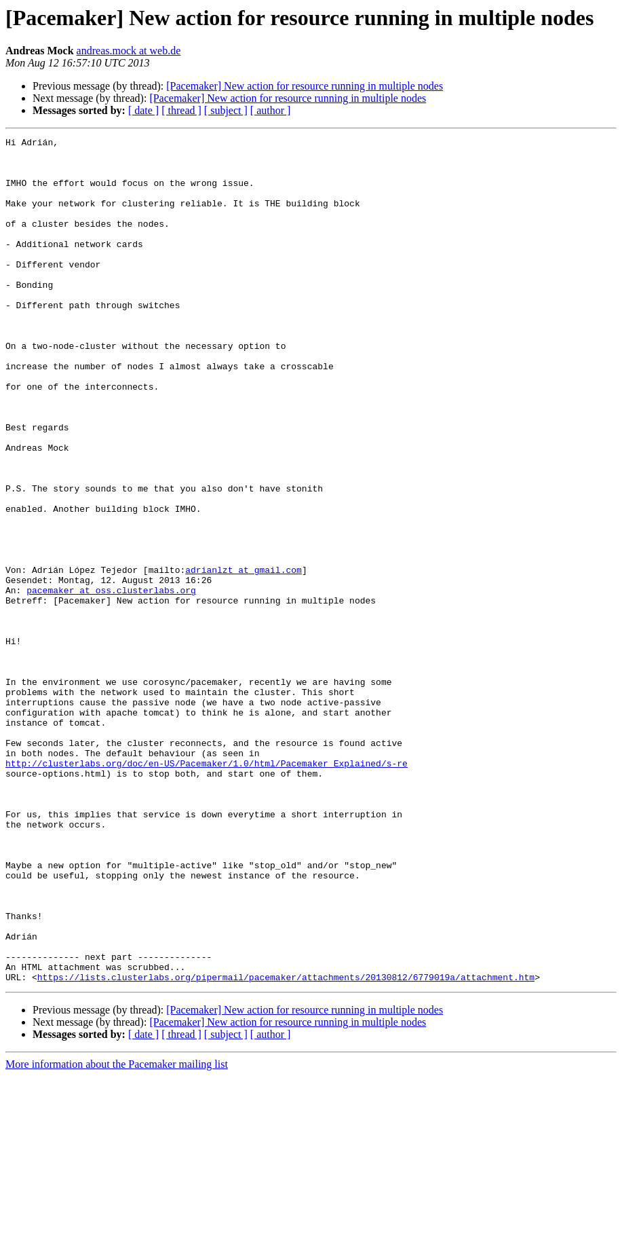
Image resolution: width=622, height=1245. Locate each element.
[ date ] (143, 110)
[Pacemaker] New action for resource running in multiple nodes (304, 86)
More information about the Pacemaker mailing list (116, 1233)
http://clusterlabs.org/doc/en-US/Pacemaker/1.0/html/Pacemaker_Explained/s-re (206, 889)
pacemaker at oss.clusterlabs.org (111, 681)
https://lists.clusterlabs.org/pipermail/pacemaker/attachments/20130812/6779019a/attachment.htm (285, 1146)
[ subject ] (226, 110)
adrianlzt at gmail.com (243, 657)
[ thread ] (181, 110)
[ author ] (270, 110)
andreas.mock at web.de (129, 50)
